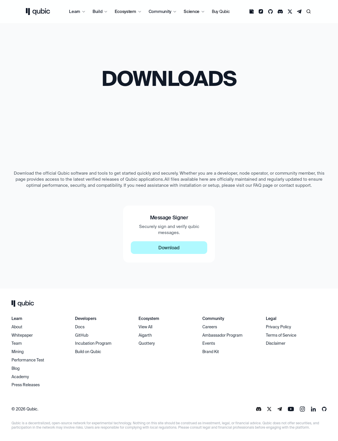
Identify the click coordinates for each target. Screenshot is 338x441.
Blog (15, 368)
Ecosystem (125, 11)
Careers (209, 327)
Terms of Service (281, 335)
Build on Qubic (88, 351)
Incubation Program (93, 343)
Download (169, 247)
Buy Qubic (221, 11)
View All (145, 327)
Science (191, 11)
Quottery (147, 343)
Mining (17, 351)
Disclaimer (275, 343)
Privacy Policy (278, 327)
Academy (20, 376)
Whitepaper (22, 335)
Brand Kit (210, 351)
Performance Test (27, 360)
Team (17, 343)
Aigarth (145, 335)
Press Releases (25, 384)
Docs (79, 327)
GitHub (81, 335)
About (17, 327)
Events (208, 343)
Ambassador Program (222, 335)
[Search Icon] (308, 11)
